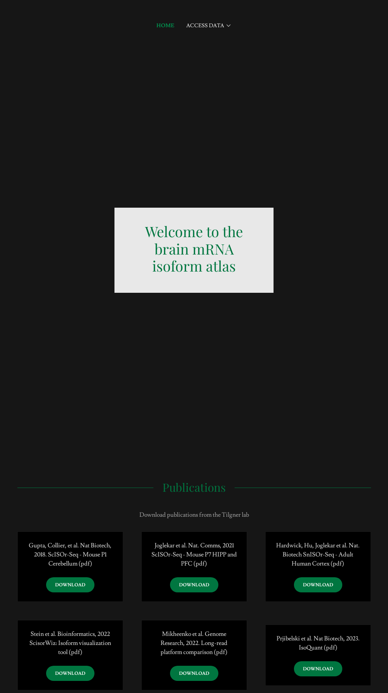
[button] (209, 25)
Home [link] (165, 25)
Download (70, 585)
